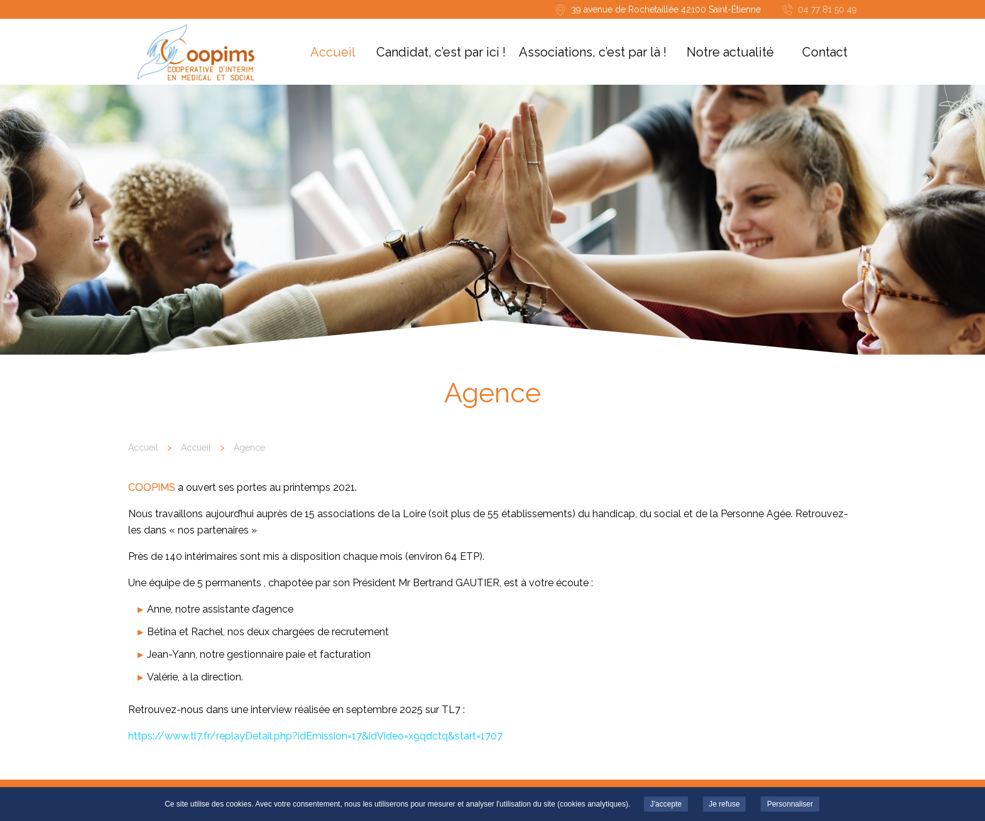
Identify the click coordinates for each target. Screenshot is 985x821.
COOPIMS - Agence (195, 52)
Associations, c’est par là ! (593, 52)
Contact (824, 52)
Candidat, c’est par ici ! (441, 52)
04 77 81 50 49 (827, 9)
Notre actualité (730, 52)
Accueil (333, 52)
